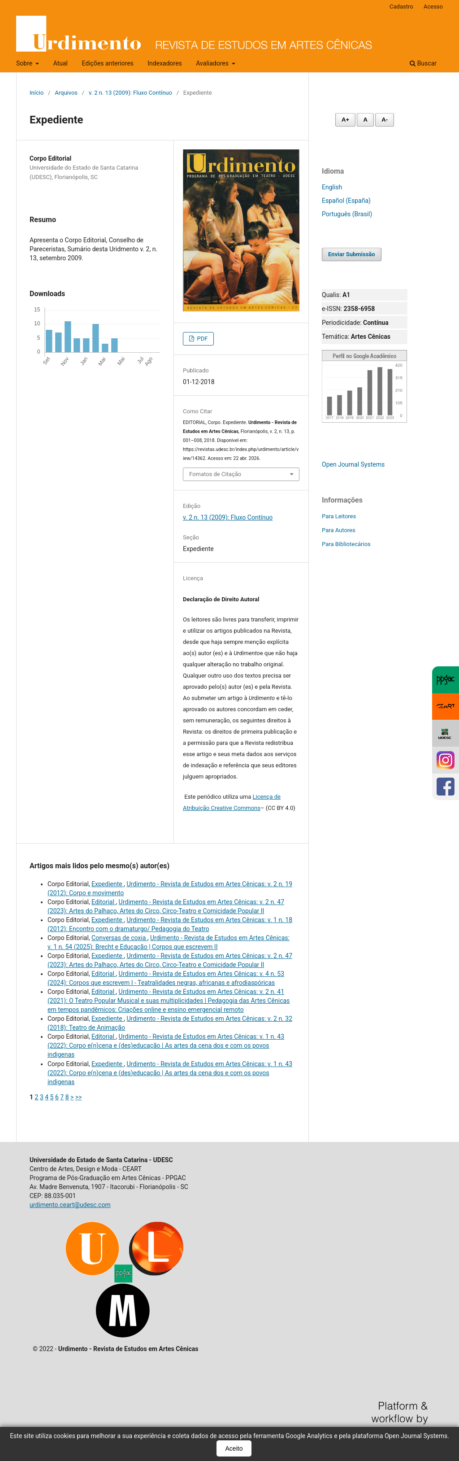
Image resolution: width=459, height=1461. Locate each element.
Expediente (107, 884)
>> (78, 1097)
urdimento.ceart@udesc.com (70, 1204)
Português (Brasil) (347, 214)
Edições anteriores (107, 63)
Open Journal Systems (353, 464)
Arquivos (66, 92)
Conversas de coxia (119, 937)
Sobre (25, 63)
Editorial (103, 901)
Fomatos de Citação (215, 474)
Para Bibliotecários (346, 544)
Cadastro (401, 6)
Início (36, 92)
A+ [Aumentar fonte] (345, 119)
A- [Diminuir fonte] (384, 119)
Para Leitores (339, 516)
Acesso (433, 6)
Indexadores (164, 63)
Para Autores (338, 530)
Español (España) (346, 200)
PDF (201, 338)
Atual (60, 63)
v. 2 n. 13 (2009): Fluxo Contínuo (130, 92)
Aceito (234, 1448)
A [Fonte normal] (365, 119)
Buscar (423, 63)
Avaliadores (213, 63)
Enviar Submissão (351, 254)
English (332, 187)
